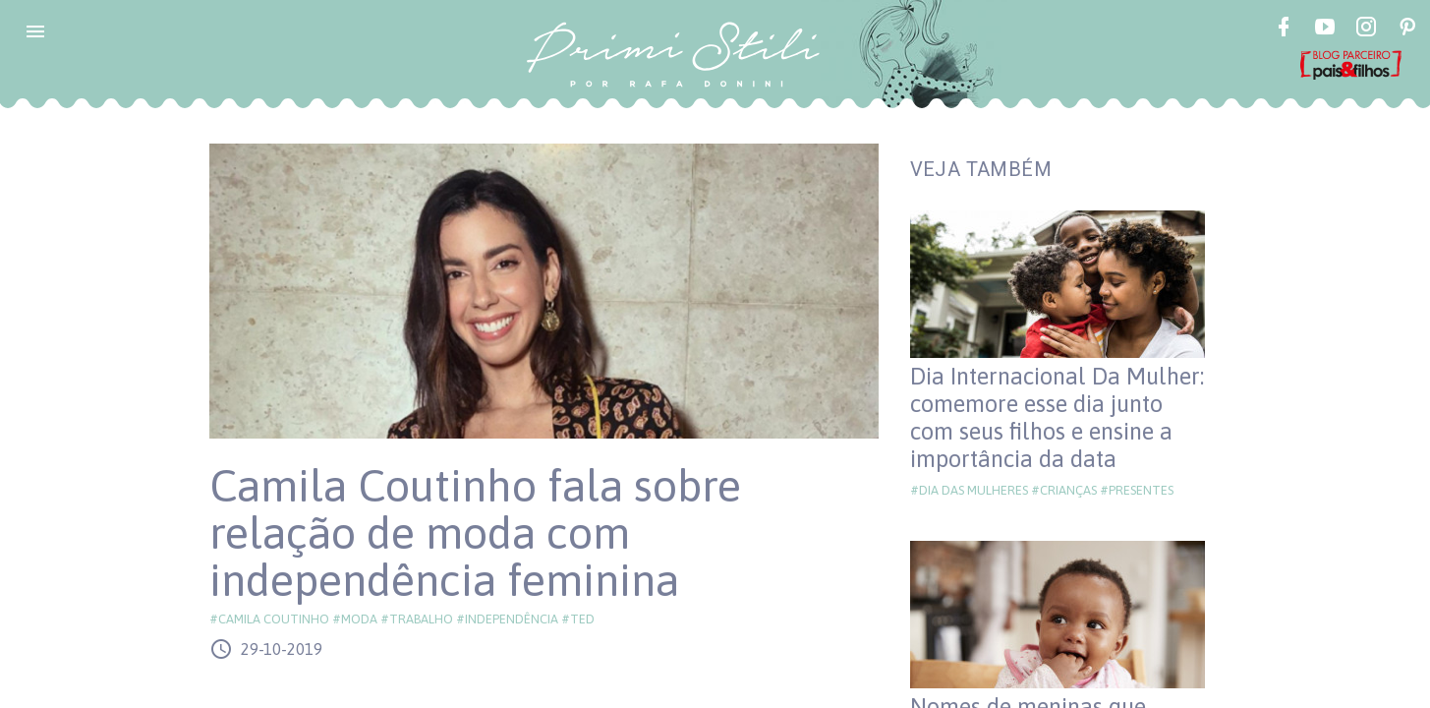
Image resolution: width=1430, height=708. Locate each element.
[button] (35, 31)
